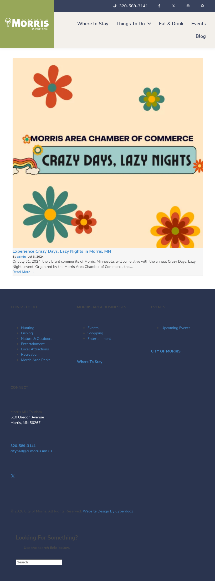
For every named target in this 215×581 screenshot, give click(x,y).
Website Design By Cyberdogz (108, 511)
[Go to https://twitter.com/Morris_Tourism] (107, 476)
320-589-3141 (23, 445)
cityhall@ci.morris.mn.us (31, 451)
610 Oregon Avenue (27, 417)
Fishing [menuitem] (27, 333)
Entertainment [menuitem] (33, 343)
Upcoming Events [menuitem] (175, 327)
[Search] (39, 562)
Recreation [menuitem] (30, 354)
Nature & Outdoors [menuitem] (36, 338)
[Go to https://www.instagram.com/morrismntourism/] (107, 481)
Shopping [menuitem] (95, 333)
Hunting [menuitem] (27, 327)
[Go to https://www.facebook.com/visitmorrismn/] (107, 470)
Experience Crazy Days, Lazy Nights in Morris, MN (62, 251)
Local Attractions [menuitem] (35, 349)
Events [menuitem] (93, 327)
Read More (24, 271)
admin (22, 257)
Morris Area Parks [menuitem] (35, 359)
